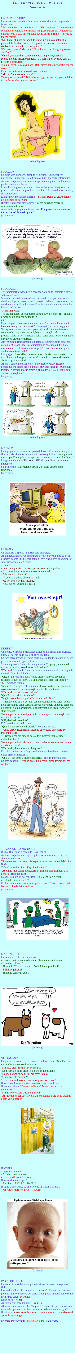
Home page (52, 1320)
